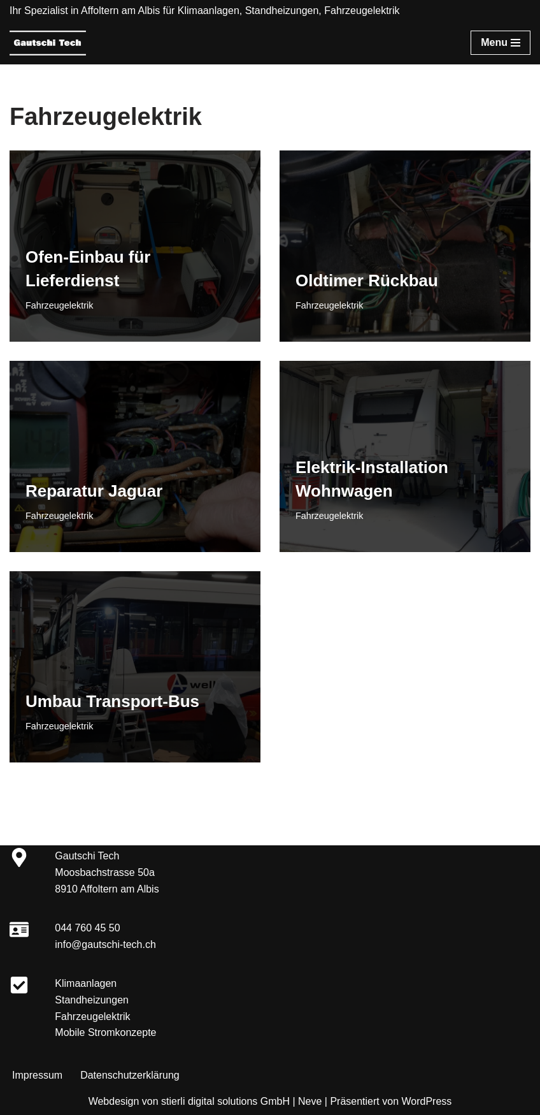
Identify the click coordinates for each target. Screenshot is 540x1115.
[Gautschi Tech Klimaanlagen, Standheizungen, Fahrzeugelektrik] (48, 43)
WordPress (426, 1101)
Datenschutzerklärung (130, 1075)
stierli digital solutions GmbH (225, 1101)
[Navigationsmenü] (500, 43)
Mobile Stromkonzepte (105, 1032)
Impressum (37, 1075)
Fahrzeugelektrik (59, 305)
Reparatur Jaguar (93, 490)
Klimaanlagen (86, 983)
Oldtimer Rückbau (366, 280)
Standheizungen (92, 1000)
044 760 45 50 (87, 927)
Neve (310, 1101)
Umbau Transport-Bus (112, 701)
